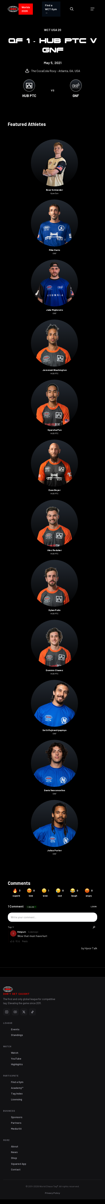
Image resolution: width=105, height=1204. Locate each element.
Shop (14, 1157)
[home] (13, 9)
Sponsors (16, 1117)
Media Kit (16, 1128)
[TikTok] (32, 1011)
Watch (14, 1052)
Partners (16, 1122)
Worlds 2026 (26, 9)
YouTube (16, 1058)
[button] (92, 9)
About (14, 1146)
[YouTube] (15, 1011)
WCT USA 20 (52, 30)
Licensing (16, 1099)
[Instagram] (6, 1011)
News (14, 1152)
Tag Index (17, 1093)
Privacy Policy (52, 1193)
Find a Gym (17, 1082)
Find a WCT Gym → (51, 9)
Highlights (17, 1064)
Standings (17, 1035)
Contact (16, 1169)
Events (15, 1029)
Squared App (18, 1163)
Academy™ (17, 1087)
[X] (23, 1011)
